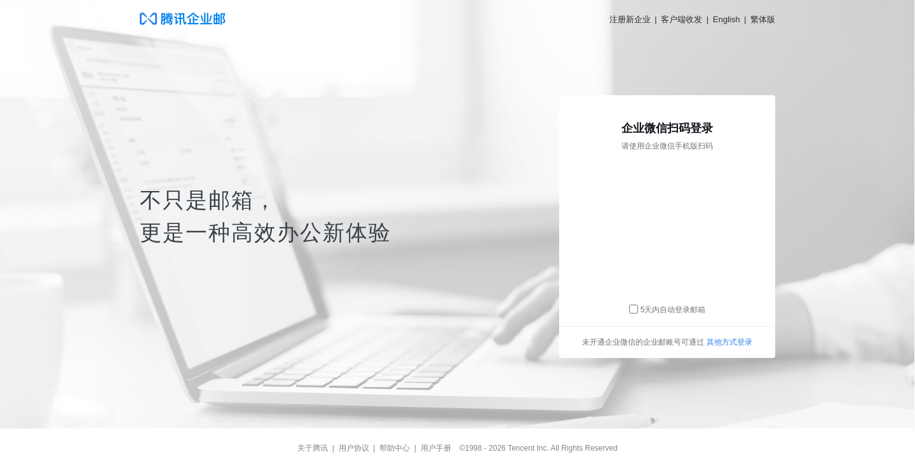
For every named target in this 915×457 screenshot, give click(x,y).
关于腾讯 (312, 448)
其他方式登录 (729, 342)
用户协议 (354, 448)
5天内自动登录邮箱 (673, 309)
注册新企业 (630, 19)
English (726, 19)
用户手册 (436, 448)
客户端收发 (681, 19)
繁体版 (762, 19)
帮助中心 (394, 448)
